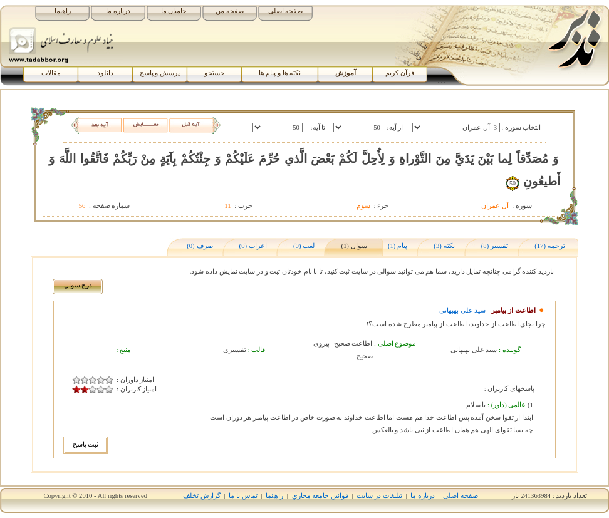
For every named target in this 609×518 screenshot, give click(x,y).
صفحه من (230, 11)
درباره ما (118, 11)
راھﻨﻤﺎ (274, 495)
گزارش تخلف (202, 495)
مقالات (51, 73)
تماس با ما (243, 495)
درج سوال (78, 285)
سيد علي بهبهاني (462, 310)
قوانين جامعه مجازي (320, 495)
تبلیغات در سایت (379, 495)
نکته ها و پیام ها (280, 73)
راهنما (63, 11)
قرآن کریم (399, 73)
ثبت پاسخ (86, 444)
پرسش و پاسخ (160, 73)
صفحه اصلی (285, 11)
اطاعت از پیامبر (513, 310)
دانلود (105, 73)
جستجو (214, 73)
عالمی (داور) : (506, 404)
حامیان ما (174, 11)
